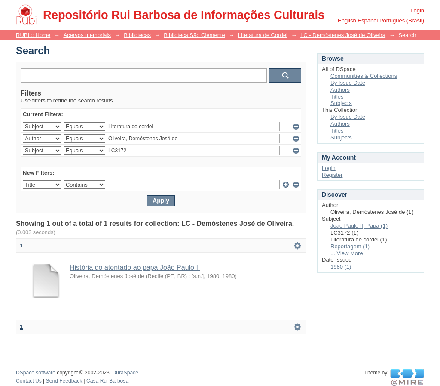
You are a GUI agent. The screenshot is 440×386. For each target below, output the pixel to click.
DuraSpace (125, 373)
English (347, 20)
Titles (337, 96)
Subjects (341, 103)
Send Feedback (64, 381)
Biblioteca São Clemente (194, 35)
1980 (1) (340, 266)
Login (417, 10)
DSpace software (35, 373)
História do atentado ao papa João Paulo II (135, 267)
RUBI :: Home (33, 35)
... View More (346, 253)
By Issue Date (347, 83)
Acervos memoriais (87, 35)
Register (332, 175)
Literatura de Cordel (262, 35)
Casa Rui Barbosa (107, 381)
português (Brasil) (401, 20)
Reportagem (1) (350, 246)
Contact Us (29, 381)
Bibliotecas (137, 35)
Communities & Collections (363, 76)
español (368, 20)
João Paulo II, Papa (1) (359, 225)
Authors (340, 89)
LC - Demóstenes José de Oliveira (342, 35)
